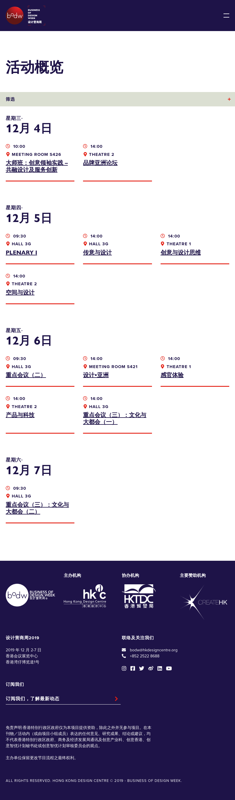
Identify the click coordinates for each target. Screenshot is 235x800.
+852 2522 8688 (144, 656)
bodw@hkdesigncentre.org (154, 650)
